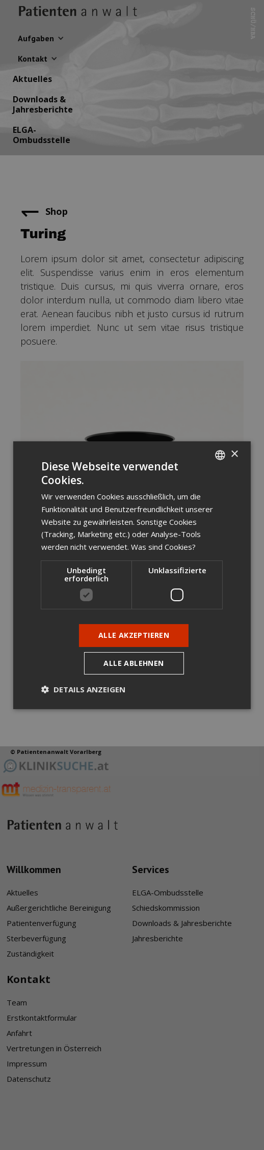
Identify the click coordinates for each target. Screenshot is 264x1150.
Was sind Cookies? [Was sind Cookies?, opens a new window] (163, 547)
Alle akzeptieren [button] (133, 635)
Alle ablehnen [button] (133, 663)
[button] (83, 689)
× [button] (234, 454)
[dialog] (132, 575)
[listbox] (220, 455)
